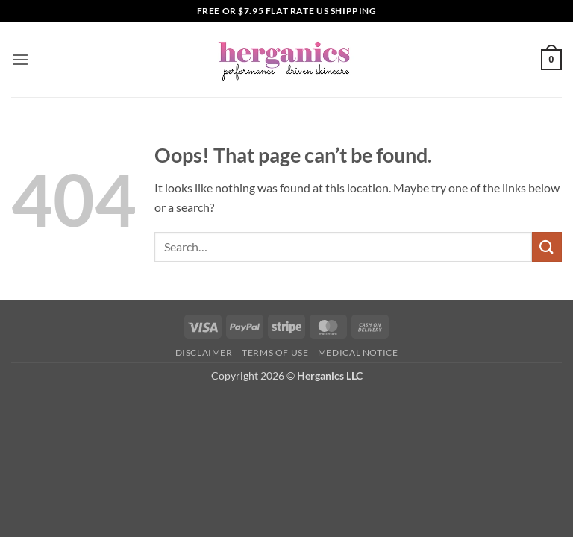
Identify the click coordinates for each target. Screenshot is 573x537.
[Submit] (547, 246)
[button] (20, 59)
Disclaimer (204, 352)
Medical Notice (358, 352)
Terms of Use (275, 352)
